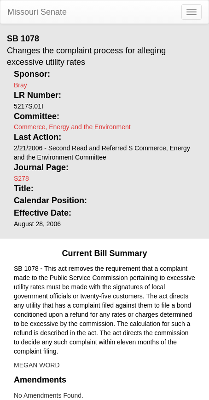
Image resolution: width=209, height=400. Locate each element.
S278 (21, 178)
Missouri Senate (37, 12)
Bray (20, 85)
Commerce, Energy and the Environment (72, 127)
